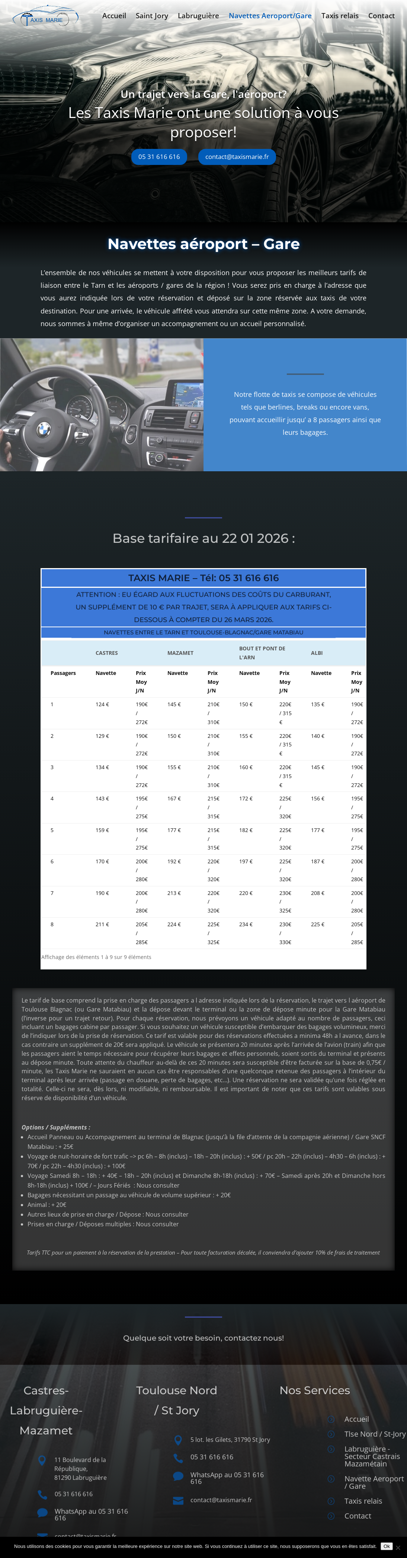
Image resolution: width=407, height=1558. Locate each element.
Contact (381, 16)
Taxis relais (340, 16)
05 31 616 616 (151, 161)
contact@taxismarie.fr (229, 161)
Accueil (114, 16)
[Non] (397, 1547)
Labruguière (198, 16)
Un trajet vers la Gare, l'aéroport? (195, 98)
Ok (387, 1546)
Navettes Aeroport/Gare (270, 16)
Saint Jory (152, 16)
